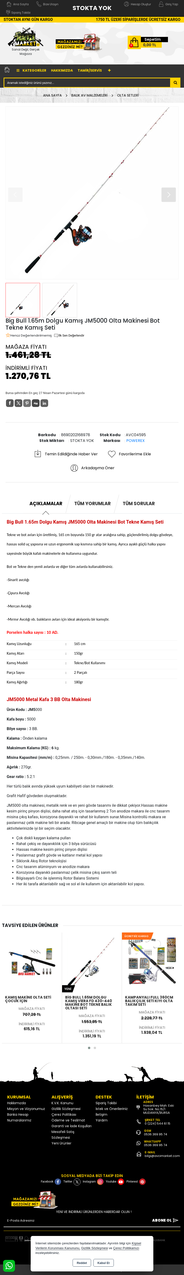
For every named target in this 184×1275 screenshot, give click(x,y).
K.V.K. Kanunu (62, 1103)
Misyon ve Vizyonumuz (26, 1108)
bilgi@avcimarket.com (162, 1156)
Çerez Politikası (64, 1114)
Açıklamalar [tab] (45, 503)
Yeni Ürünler (61, 1143)
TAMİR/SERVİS (90, 70)
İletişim (101, 1114)
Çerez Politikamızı (126, 1248)
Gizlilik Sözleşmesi (66, 1108)
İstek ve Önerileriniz (112, 1108)
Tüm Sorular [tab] (139, 503)
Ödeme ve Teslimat (68, 1120)
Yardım (102, 1120)
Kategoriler (31, 70)
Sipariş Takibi (106, 1103)
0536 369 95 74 (155, 1134)
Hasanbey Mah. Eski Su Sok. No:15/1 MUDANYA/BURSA (158, 1109)
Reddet (82, 1263)
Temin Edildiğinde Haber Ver (65, 454)
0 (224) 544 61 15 (157, 1123)
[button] (168, 195)
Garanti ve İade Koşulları (72, 1126)
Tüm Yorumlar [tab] (92, 503)
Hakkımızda (62, 70)
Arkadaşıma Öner (92, 468)
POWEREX (135, 440)
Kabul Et (104, 1263)
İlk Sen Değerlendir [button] (69, 335)
